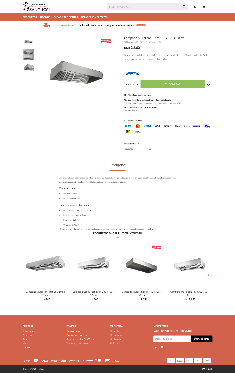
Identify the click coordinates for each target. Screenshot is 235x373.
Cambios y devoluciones (77, 335)
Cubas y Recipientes (65, 17)
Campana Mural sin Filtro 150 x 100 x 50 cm (141, 293)
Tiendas (26, 339)
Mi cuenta (114, 331)
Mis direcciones (117, 339)
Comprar (174, 84)
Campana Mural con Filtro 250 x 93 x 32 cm (45, 293)
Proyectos (27, 335)
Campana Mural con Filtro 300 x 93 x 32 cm (189, 293)
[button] (208, 274)
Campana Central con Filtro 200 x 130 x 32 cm (93, 293)
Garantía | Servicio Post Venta (80, 339)
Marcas (26, 343)
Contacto (27, 347)
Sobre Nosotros (30, 331)
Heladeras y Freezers (94, 17)
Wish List (114, 343)
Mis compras (116, 335)
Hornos (45, 17)
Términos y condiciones (77, 343)
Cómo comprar (73, 331)
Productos (30, 17)
